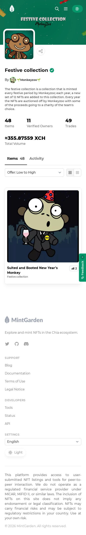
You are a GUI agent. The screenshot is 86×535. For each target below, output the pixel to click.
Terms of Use (15, 381)
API (7, 424)
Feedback (82, 270)
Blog (8, 365)
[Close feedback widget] (83, 257)
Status (10, 416)
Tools (9, 408)
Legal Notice (15, 389)
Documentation (17, 373)
